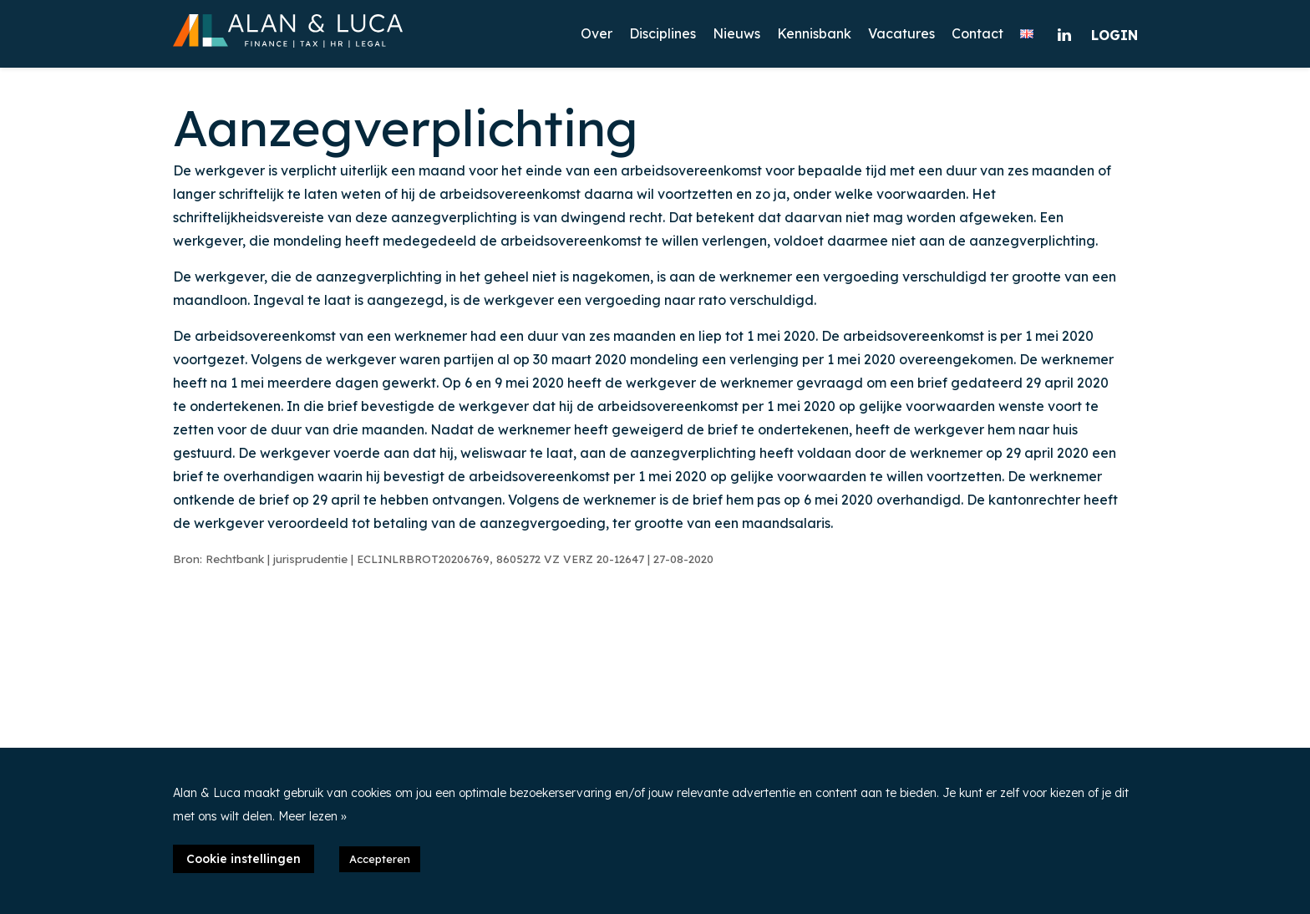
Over (596, 33)
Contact (977, 33)
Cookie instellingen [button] (243, 858)
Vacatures (901, 33)
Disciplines (662, 33)
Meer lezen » (312, 816)
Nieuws (736, 33)
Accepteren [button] (379, 859)
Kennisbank (814, 33)
